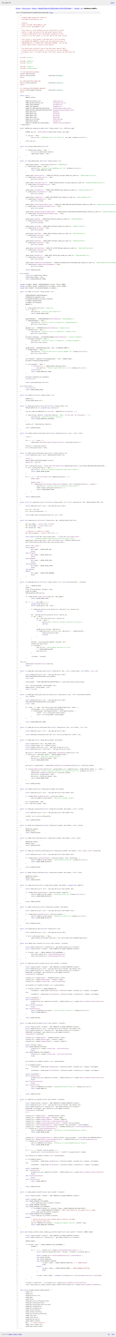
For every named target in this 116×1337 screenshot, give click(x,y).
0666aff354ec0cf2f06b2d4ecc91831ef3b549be (54, 8)
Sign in (112, 3)
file (51, 12)
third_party (26, 8)
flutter (18, 8)
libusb (34, 8)
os (82, 8)
